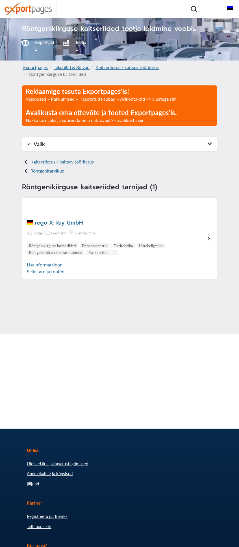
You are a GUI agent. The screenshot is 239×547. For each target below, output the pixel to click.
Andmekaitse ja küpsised (50, 473)
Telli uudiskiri (39, 526)
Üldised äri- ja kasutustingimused (57, 463)
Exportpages (35, 67)
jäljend (33, 483)
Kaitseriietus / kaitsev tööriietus (127, 67)
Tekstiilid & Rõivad (72, 67)
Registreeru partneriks (47, 516)
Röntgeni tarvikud (47, 170)
